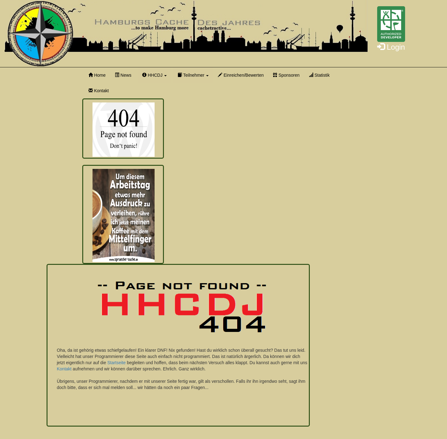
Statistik (319, 75)
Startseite (116, 362)
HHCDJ (154, 75)
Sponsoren (286, 75)
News (123, 75)
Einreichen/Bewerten (241, 75)
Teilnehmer (193, 75)
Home (97, 75)
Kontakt (98, 90)
